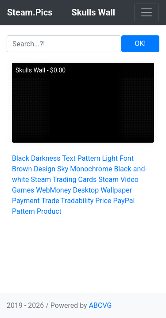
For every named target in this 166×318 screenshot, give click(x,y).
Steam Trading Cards (64, 179)
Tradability (77, 201)
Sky (62, 169)
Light (110, 158)
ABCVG (100, 305)
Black (20, 158)
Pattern (88, 158)
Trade (50, 201)
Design (44, 169)
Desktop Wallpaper (102, 190)
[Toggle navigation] (146, 12)
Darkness (46, 158)
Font (127, 158)
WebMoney (53, 190)
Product (49, 211)
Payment (26, 201)
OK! (140, 43)
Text (68, 158)
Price (103, 201)
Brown (22, 169)
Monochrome (91, 169)
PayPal (124, 201)
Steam (108, 179)
